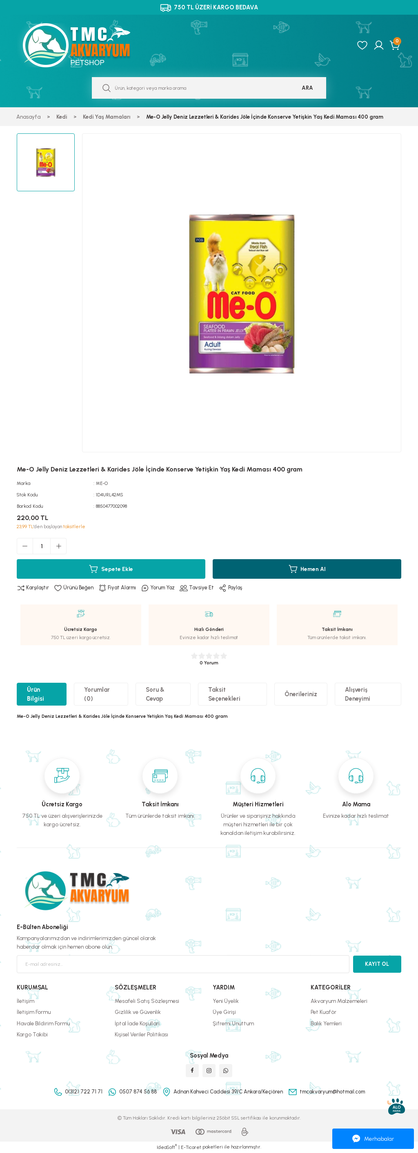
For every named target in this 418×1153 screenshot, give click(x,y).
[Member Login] (379, 45)
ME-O (102, 483)
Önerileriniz (301, 694)
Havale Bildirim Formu (43, 1023)
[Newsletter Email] (183, 964)
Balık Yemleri (326, 1023)
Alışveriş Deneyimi (357, 694)
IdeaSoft (167, 1147)
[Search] (209, 88)
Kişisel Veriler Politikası (141, 1034)
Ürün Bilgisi (35, 694)
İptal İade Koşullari (137, 1023)
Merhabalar (373, 1138)
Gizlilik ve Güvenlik (138, 1012)
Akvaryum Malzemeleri (339, 1001)
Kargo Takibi (32, 1034)
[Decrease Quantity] (25, 546)
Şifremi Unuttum (233, 1023)
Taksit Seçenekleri (224, 694)
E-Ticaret (191, 1147)
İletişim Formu (34, 1012)
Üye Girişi (224, 1012)
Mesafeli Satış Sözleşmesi (147, 1001)
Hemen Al (307, 569)
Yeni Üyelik (226, 1001)
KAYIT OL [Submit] (377, 963)
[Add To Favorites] (75, 588)
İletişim (25, 1001)
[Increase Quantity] (58, 546)
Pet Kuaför (323, 1012)
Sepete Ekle (111, 569)
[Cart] (395, 45)
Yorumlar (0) (97, 694)
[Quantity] (42, 546)
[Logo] (85, 45)
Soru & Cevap (155, 694)
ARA (307, 87)
